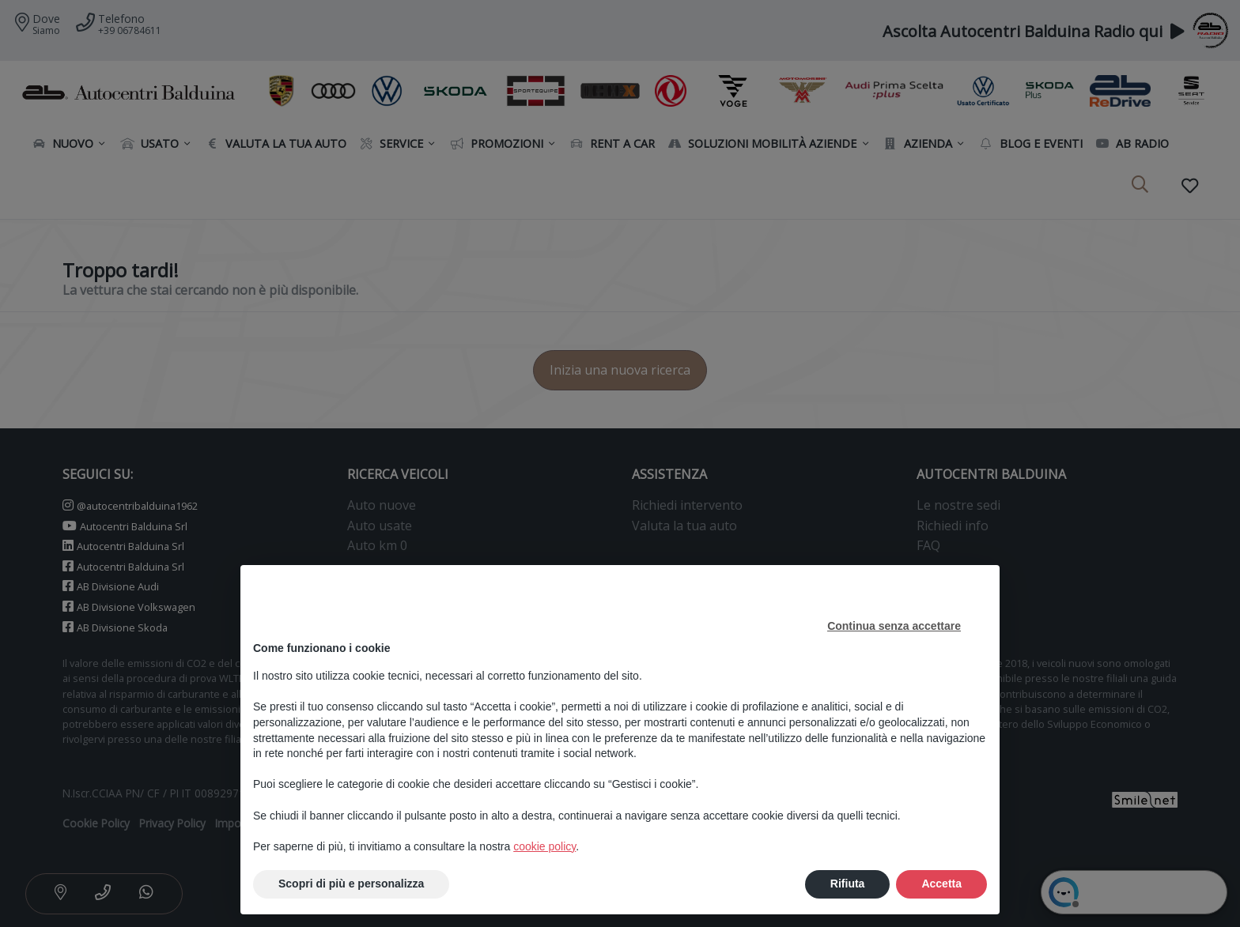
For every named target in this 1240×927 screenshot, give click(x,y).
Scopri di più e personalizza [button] (351, 883)
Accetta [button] (941, 883)
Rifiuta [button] (847, 883)
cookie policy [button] (544, 846)
